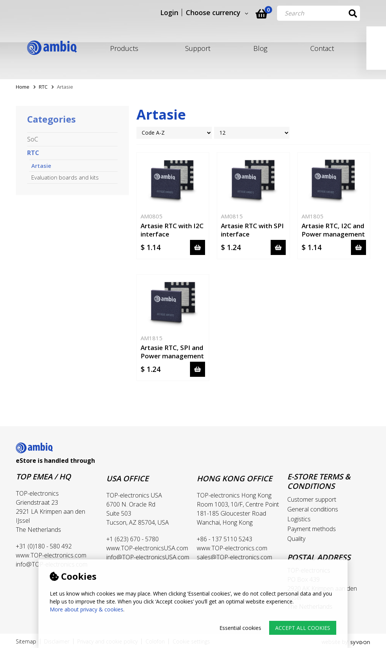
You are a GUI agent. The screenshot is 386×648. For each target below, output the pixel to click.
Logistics (299, 519)
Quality (296, 538)
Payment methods (311, 529)
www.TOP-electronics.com (51, 555)
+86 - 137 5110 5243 (224, 539)
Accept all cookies (302, 627)
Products (124, 48)
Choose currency (223, 13)
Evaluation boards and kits (65, 177)
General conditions (312, 509)
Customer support (311, 499)
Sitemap (26, 641)
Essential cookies (240, 627)
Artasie (41, 165)
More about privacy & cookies (86, 609)
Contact (322, 48)
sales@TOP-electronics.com (234, 557)
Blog (260, 48)
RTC (43, 86)
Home (22, 86)
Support (197, 48)
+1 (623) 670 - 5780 (132, 539)
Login (179, 13)
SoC (32, 139)
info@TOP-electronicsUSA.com (147, 557)
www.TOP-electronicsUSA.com (147, 548)
